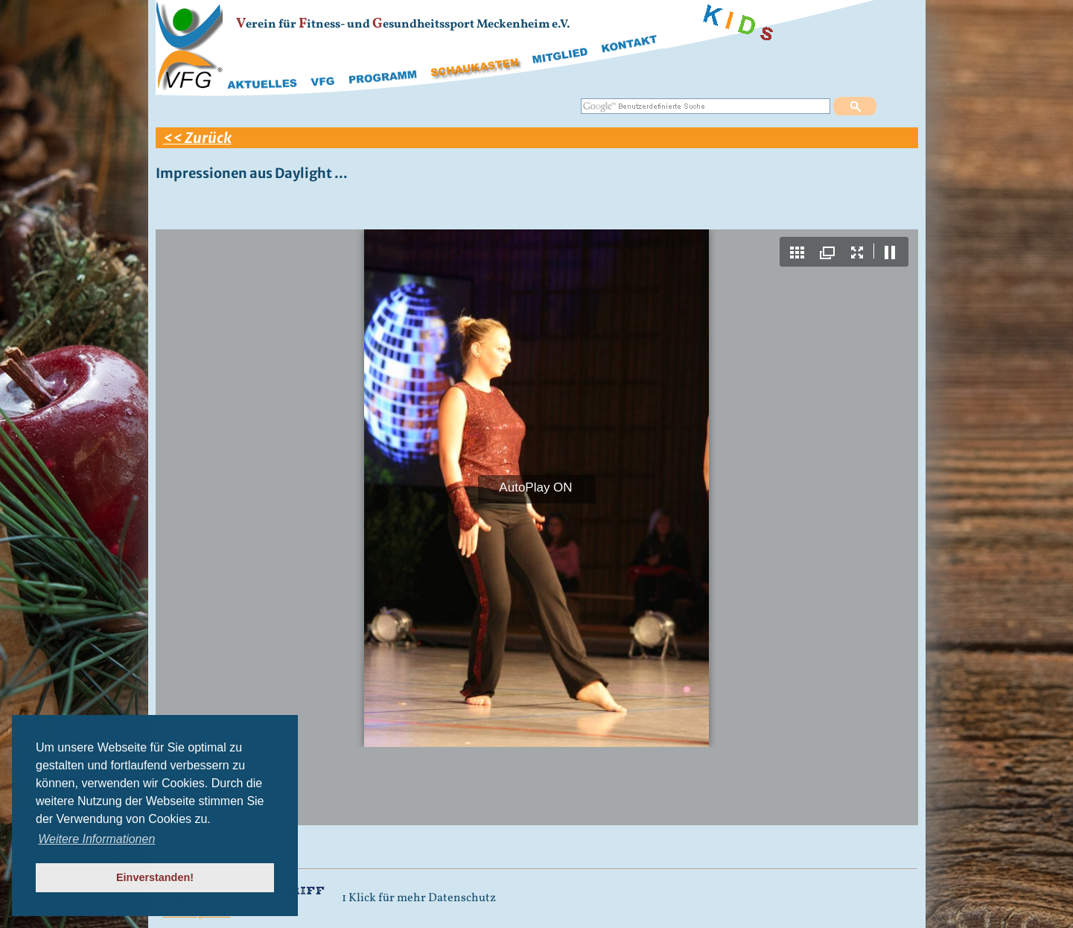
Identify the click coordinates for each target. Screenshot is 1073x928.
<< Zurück (197, 138)
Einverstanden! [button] (155, 877)
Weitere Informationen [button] (96, 839)
